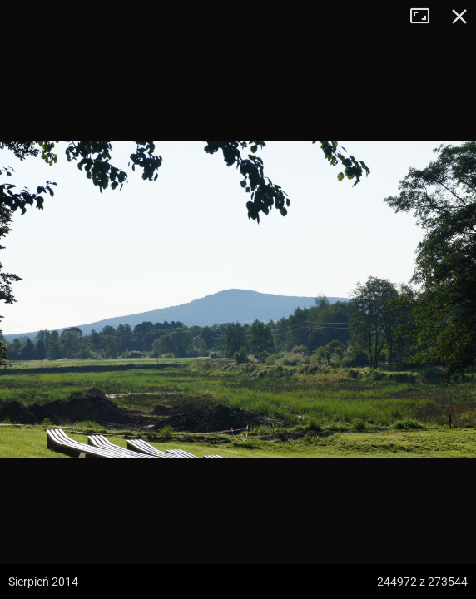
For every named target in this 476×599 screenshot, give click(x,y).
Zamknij (459, 16)
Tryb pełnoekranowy (426, 16)
